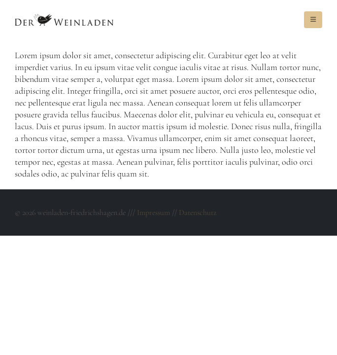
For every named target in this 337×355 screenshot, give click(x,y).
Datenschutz (197, 212)
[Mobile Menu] (313, 19)
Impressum (153, 212)
